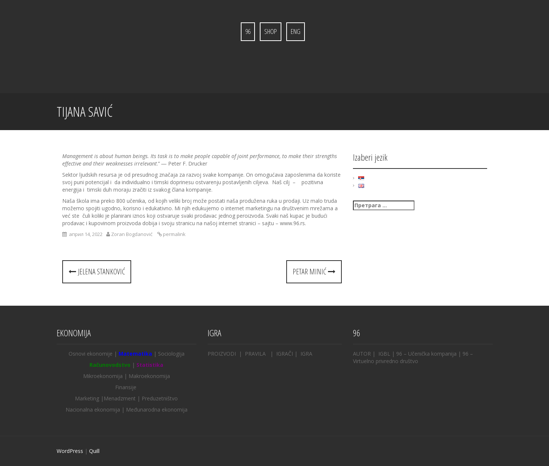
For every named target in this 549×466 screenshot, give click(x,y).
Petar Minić (314, 272)
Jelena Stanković (97, 272)
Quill (94, 450)
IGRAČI (284, 353)
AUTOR (362, 353)
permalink (174, 234)
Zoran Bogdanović (131, 234)
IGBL (384, 353)
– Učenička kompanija (429, 353)
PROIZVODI (222, 353)
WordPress (70, 450)
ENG (295, 31)
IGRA (305, 353)
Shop (270, 31)
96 (247, 31)
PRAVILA (255, 353)
